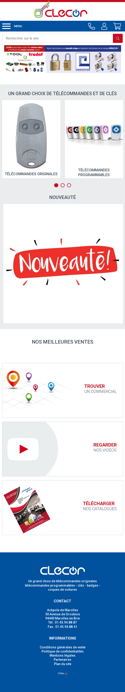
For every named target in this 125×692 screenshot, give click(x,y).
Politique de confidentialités (63, 651)
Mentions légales (62, 655)
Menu (12, 26)
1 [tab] (56, 185)
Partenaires (62, 659)
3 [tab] (69, 185)
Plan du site (62, 664)
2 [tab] (63, 185)
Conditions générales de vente (62, 647)
